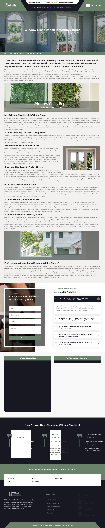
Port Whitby (35, 481)
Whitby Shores (13, 53)
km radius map (28, 385)
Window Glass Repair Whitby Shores (30, 53)
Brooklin (11, 481)
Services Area (58, 8)
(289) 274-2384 (96, 5)
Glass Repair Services (44, 8)
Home (34, 8)
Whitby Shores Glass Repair (53, 525)
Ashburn (11, 478)
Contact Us (68, 8)
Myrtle (34, 478)
